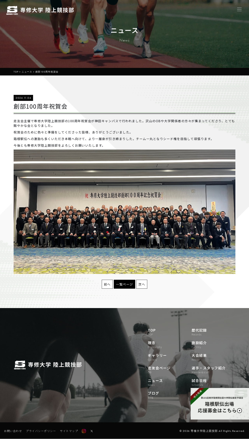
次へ (141, 284)
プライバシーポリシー (41, 431)
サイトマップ (69, 431)
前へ (107, 284)
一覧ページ (124, 284)
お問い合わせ (13, 431)
